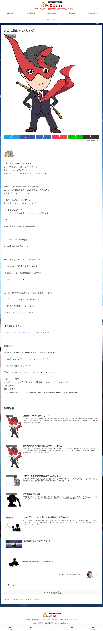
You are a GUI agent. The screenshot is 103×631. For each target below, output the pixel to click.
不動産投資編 (45, 619)
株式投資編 (35, 619)
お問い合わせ (75, 619)
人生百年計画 (64, 619)
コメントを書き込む (51, 592)
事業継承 (55, 619)
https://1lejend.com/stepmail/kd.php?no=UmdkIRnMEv (26, 333)
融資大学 (27, 619)
